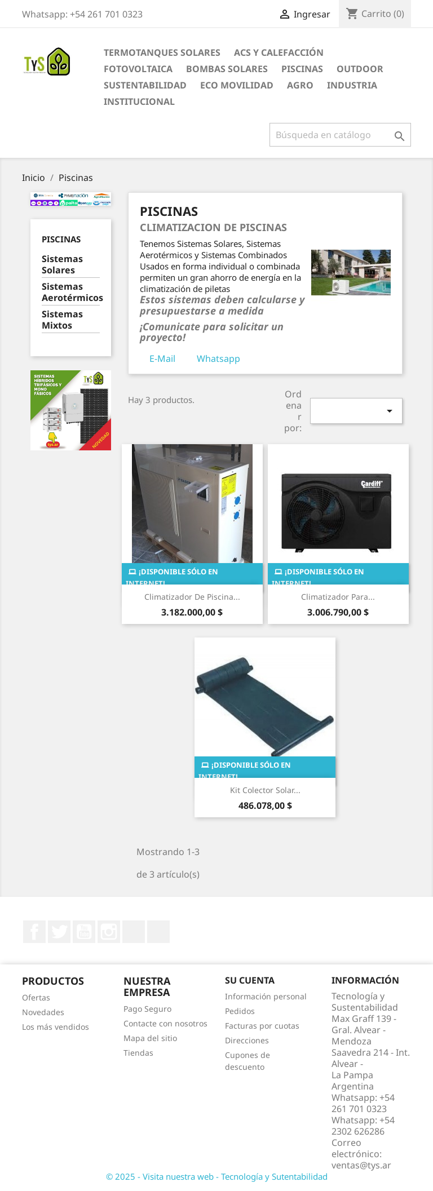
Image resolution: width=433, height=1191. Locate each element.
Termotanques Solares (162, 52)
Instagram (109, 931)
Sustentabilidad (145, 85)
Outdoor (360, 69)
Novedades (43, 1012)
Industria (352, 85)
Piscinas (302, 69)
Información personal (266, 996)
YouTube (84, 931)
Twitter (59, 931)
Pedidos (240, 1011)
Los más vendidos (55, 1026)
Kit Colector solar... (265, 790)
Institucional (139, 101)
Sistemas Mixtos (62, 319)
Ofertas (36, 997)
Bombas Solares (227, 69)
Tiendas (138, 1052)
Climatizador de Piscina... (192, 596)
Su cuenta (250, 980)
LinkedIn (133, 931)
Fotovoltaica (138, 69)
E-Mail (162, 358)
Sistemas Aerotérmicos (71, 292)
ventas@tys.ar (361, 1165)
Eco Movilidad (236, 85)
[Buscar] (340, 135)
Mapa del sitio (150, 1038)
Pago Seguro (147, 1008)
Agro (300, 85)
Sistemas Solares (62, 264)
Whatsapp (218, 358)
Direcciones (247, 1040)
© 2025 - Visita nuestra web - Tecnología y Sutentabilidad (217, 1176)
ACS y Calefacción (279, 52)
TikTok (158, 931)
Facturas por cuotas (262, 1025)
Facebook (34, 931)
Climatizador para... (338, 596)
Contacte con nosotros (165, 1023)
